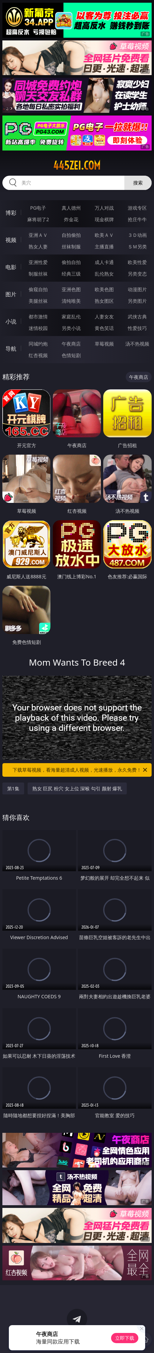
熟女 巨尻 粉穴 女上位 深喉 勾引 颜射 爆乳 (77, 788)
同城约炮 (38, 343)
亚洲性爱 (38, 262)
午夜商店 (71, 343)
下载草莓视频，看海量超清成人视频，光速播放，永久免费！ (80, 770)
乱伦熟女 (104, 273)
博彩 (10, 212)
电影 (10, 267)
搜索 (138, 182)
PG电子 (38, 208)
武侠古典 (137, 316)
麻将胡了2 (38, 219)
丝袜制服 (71, 246)
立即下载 (124, 1338)
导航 (10, 348)
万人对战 (104, 208)
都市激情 (38, 316)
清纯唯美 (71, 301)
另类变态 (137, 273)
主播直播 (104, 246)
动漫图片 (137, 289)
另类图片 (137, 301)
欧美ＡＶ (104, 235)
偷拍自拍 (71, 262)
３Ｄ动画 (137, 235)
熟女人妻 (38, 246)
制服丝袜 (38, 273)
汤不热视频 (137, 343)
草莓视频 (104, 343)
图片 (10, 294)
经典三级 (71, 273)
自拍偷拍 (71, 235)
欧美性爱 (137, 262)
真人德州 (71, 208)
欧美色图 (104, 289)
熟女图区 (104, 301)
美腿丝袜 (38, 301)
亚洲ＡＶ (38, 235)
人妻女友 (104, 316)
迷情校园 (38, 328)
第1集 (13, 788)
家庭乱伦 (71, 316)
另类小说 (71, 328)
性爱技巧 (137, 328)
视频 (10, 240)
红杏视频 (38, 355)
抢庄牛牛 (137, 219)
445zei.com (77, 165)
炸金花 (71, 219)
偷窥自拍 (38, 289)
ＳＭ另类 (137, 246)
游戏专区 (137, 208)
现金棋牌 (104, 219)
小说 (10, 321)
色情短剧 (71, 355)
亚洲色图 (71, 289)
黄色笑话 (104, 328)
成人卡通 (104, 262)
